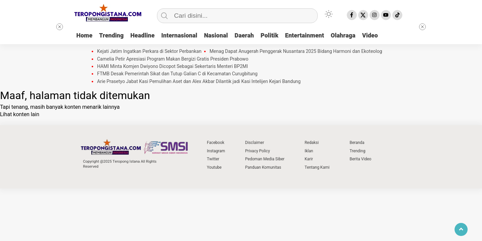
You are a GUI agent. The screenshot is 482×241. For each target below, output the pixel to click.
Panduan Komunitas (263, 167)
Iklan (309, 151)
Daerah (244, 35)
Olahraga (343, 35)
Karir (309, 159)
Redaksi (312, 143)
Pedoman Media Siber (265, 159)
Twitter (213, 159)
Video (370, 35)
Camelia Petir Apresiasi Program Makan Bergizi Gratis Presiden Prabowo (172, 59)
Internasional (179, 35)
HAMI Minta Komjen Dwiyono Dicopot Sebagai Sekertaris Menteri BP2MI (172, 66)
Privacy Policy (257, 151)
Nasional (216, 35)
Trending (111, 35)
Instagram (216, 151)
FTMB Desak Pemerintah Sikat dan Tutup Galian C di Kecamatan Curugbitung (177, 74)
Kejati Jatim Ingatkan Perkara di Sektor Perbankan (149, 51)
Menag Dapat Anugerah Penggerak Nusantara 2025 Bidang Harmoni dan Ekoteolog (296, 51)
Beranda (356, 143)
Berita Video (360, 159)
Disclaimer (254, 143)
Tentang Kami (317, 167)
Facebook (215, 143)
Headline (142, 35)
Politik (269, 35)
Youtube (214, 167)
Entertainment (304, 35)
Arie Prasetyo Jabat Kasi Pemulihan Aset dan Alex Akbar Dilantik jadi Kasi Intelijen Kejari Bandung (199, 81)
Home (84, 35)
